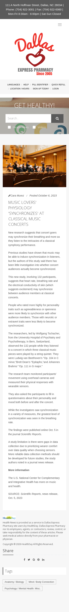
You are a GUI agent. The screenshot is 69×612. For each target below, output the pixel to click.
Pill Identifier (40, 85)
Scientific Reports (31, 434)
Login (55, 89)
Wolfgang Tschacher (47, 333)
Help (26, 85)
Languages (13, 85)
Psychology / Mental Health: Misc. (22, 588)
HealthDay (27, 544)
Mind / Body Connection (41, 582)
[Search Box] (28, 118)
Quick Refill (58, 85)
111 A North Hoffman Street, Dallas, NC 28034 (33, 5)
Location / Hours (19, 89)
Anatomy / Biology (14, 582)
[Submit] (57, 118)
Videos (39, 127)
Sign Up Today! (41, 89)
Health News (18, 127)
